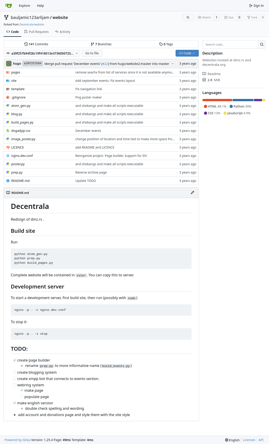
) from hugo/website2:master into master (138, 64)
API (260, 440)
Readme (211, 73)
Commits (36, 44)
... (172, 63)
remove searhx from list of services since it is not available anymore (125, 72)
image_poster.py (23, 139)
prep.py (17, 172)
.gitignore (18, 97)
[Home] (8, 6)
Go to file (92, 53)
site (13, 80)
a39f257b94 (32, 63)
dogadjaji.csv (20, 130)
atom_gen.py (20, 105)
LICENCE (17, 147)
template (18, 89)
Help (40, 5)
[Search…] (261, 44)
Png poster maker (88, 97)
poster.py (18, 164)
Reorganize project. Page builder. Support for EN (111, 155)
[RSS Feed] (188, 17)
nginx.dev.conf (22, 155)
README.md (20, 181)
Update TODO (85, 181)
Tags (166, 44)
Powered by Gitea (17, 440)
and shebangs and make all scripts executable (109, 105)
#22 (105, 64)
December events (88, 130)
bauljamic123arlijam (30, 17)
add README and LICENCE (94, 147)
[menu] (232, 440)
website (60, 17)
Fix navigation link (88, 89)
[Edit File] (192, 193)
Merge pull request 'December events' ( (73, 64)
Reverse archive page (91, 172)
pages (15, 72)
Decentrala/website (31, 24)
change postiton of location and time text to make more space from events (130, 139)
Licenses (249, 440)
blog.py (16, 114)
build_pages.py (22, 122)
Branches (101, 44)
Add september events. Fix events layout (105, 80)
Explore (24, 5)
